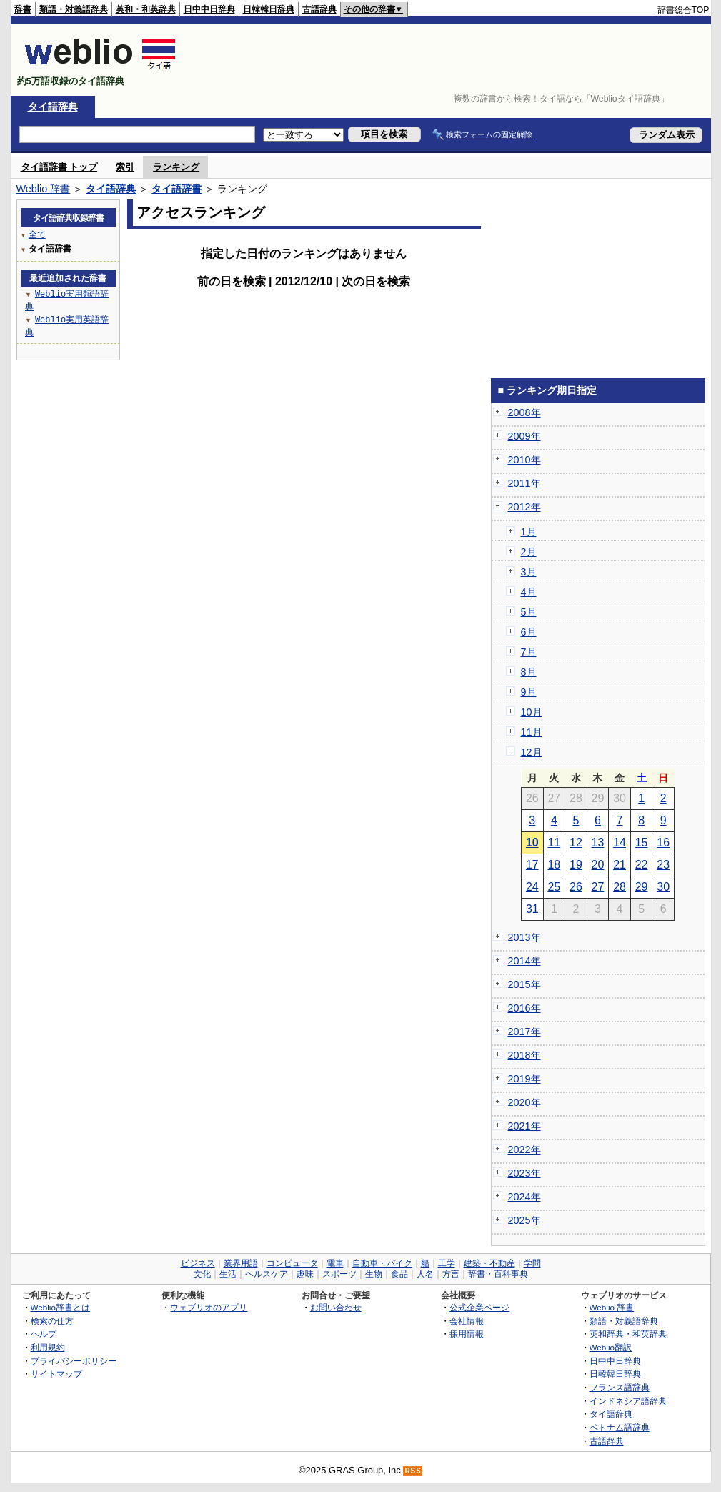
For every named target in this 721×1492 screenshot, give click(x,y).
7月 (529, 652)
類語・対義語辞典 (73, 9)
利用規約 (48, 1347)
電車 (335, 1263)
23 (663, 865)
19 (576, 865)
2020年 (524, 1102)
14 (619, 842)
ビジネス (198, 1263)
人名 (425, 1274)
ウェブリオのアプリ (208, 1307)
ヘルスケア (266, 1274)
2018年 (524, 1055)
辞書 (22, 9)
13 (598, 842)
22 (641, 865)
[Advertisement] (449, 60)
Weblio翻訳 (611, 1347)
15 (641, 842)
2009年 (524, 436)
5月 (529, 612)
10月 (531, 712)
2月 (529, 552)
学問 (532, 1263)
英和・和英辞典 (146, 9)
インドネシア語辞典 (628, 1400)
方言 (450, 1274)
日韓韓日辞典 (268, 9)
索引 (125, 167)
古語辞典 (319, 9)
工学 (446, 1263)
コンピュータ (292, 1263)
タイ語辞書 (176, 188)
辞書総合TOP (683, 10)
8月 (529, 672)
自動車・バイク (382, 1263)
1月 (529, 532)
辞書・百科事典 (498, 1274)
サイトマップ (56, 1373)
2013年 (524, 937)
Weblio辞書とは (60, 1307)
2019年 (524, 1079)
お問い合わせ (336, 1307)
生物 (373, 1274)
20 (598, 865)
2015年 (524, 984)
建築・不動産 (489, 1263)
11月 (531, 732)
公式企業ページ (479, 1307)
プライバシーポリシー (73, 1360)
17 (532, 865)
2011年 (524, 483)
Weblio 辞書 (43, 188)
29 (641, 887)
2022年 (524, 1149)
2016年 (524, 1008)
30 (663, 887)
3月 (529, 572)
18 (553, 865)
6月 (529, 632)
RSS (413, 1471)
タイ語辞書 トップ (59, 167)
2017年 (524, 1031)
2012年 (524, 507)
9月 (529, 692)
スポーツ (339, 1274)
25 (553, 887)
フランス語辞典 (620, 1387)
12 (576, 842)
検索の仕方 (52, 1320)
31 (532, 909)
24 (532, 887)
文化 (202, 1274)
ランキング (176, 167)
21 (619, 865)
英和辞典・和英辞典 (628, 1333)
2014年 (524, 961)
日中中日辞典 (209, 9)
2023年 (524, 1173)
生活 (228, 1274)
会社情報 (466, 1320)
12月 (531, 752)
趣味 (305, 1274)
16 (663, 842)
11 (553, 842)
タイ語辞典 (53, 106)
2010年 (524, 459)
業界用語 (241, 1263)
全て (37, 234)
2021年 (524, 1126)
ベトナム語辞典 (620, 1427)
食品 (399, 1274)
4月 (529, 592)
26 (576, 887)
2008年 (524, 412)
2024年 (524, 1196)
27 (598, 887)
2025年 (524, 1220)
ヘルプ (43, 1333)
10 (532, 842)
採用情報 (466, 1333)
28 (619, 887)
